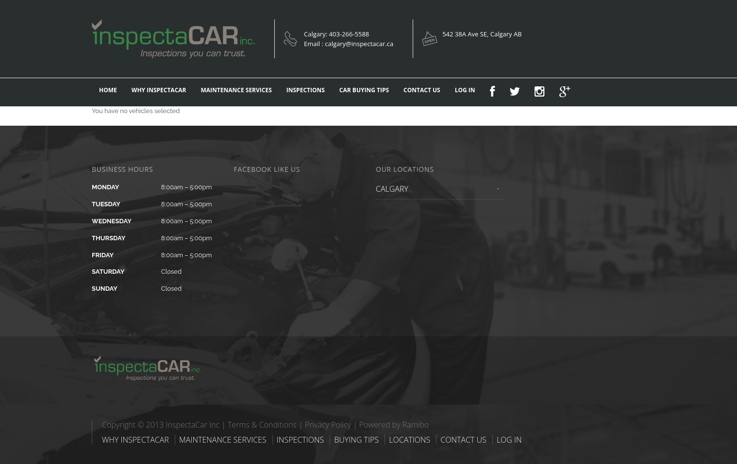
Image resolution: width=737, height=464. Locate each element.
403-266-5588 (349, 34)
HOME (108, 90)
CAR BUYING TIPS (364, 90)
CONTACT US (421, 90)
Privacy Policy (328, 424)
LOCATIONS (409, 439)
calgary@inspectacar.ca (359, 43)
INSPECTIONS (305, 90)
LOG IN (465, 90)
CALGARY (392, 188)
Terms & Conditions (262, 424)
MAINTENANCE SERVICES (236, 90)
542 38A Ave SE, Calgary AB (481, 34)
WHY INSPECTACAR (159, 90)
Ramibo (415, 424)
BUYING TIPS (356, 439)
